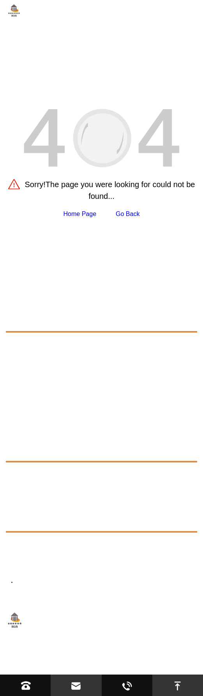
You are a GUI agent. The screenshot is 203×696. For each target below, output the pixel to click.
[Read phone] (25, 685)
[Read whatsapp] (127, 685)
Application (26, 433)
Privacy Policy (83, 663)
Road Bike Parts (35, 357)
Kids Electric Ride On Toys (49, 399)
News (15, 503)
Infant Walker (31, 385)
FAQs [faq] (21, 473)
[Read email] (76, 685)
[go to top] (177, 685)
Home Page (80, 214)
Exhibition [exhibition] (26, 487)
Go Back (127, 214)
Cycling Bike (30, 343)
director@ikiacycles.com (75, 564)
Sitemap (47, 663)
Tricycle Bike (30, 371)
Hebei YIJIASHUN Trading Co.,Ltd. (104, 653)
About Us (22, 415)
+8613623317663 (58, 545)
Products (23, 320)
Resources (25, 450)
